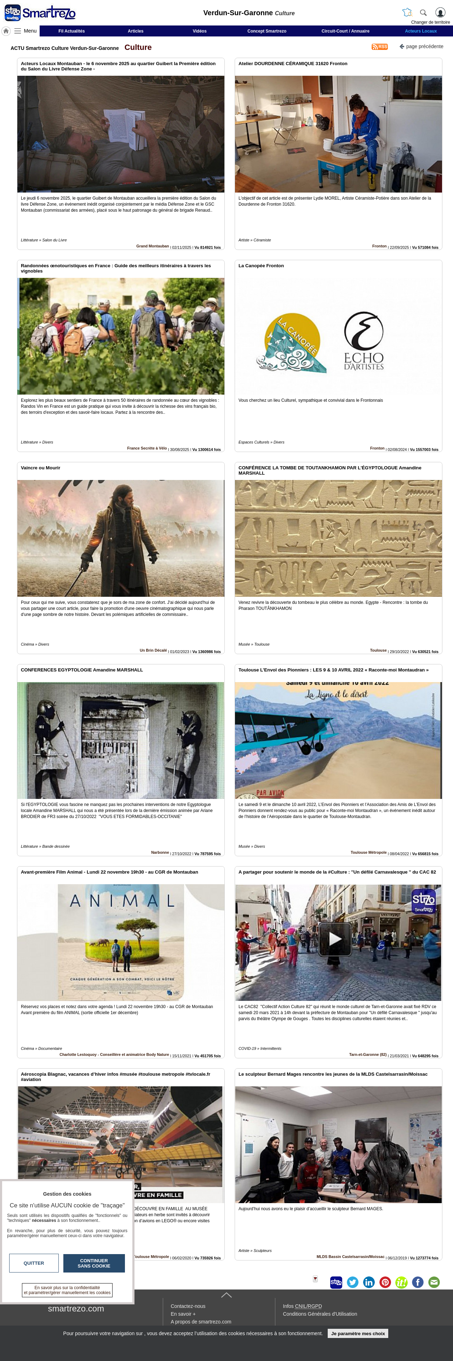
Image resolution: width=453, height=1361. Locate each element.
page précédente (421, 45)
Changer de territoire (430, 22)
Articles (135, 31)
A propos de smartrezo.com (201, 1322)
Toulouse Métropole (369, 852)
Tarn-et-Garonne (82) (368, 1054)
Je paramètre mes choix (358, 1333)
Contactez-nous (188, 1306)
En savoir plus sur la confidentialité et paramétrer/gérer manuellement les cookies (67, 1290)
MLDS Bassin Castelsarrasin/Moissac (351, 1256)
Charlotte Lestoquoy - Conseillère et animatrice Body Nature (114, 1054)
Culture (136, 47)
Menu (30, 31)
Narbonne (160, 852)
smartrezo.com (76, 1308)
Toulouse (378, 650)
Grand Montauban (152, 246)
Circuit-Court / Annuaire (346, 31)
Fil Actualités (71, 31)
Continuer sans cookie (94, 1263)
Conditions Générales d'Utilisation (320, 1314)
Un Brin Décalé (153, 650)
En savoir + (183, 1314)
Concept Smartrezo (266, 31)
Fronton (379, 246)
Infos (302, 1306)
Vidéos (200, 31)
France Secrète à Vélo (147, 448)
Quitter (34, 1263)
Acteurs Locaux (421, 31)
